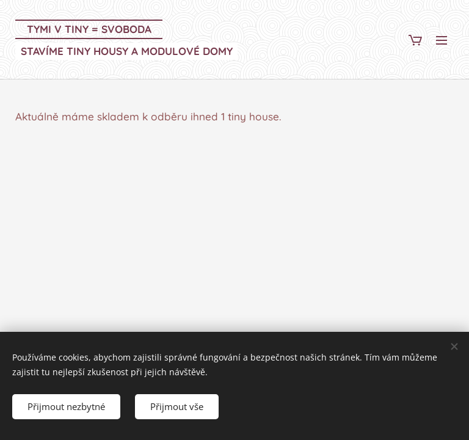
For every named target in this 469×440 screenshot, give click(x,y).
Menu (441, 40)
